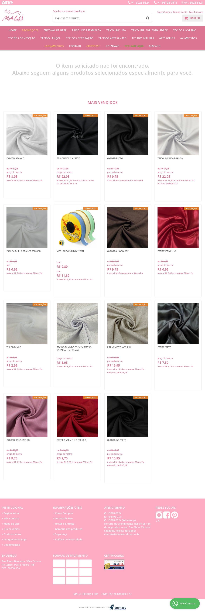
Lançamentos (54, 46)
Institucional (12, 508)
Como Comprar (64, 513)
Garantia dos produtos (68, 529)
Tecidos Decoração (79, 38)
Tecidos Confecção (21, 38)
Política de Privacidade (68, 539)
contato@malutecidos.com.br (122, 534)
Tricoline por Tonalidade (149, 30)
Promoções (30, 30)
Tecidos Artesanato (112, 38)
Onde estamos (12, 534)
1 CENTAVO (112, 46)
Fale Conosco (196, 11)
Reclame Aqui (134, 46)
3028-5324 (140, 3)
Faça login (79, 11)
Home (13, 30)
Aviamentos (188, 38)
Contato (75, 46)
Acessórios (167, 38)
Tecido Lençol (50, 38)
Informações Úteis (67, 508)
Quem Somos (164, 11)
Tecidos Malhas (143, 38)
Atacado (155, 46)
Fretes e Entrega (64, 523)
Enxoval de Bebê (55, 30)
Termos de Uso (64, 518)
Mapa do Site (11, 523)
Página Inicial (11, 513)
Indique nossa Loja (15, 539)
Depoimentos (12, 544)
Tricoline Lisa (116, 30)
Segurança (61, 534)
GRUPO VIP (93, 46)
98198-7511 (167, 3)
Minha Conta (180, 11)
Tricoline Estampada (86, 30)
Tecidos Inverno (184, 30)
